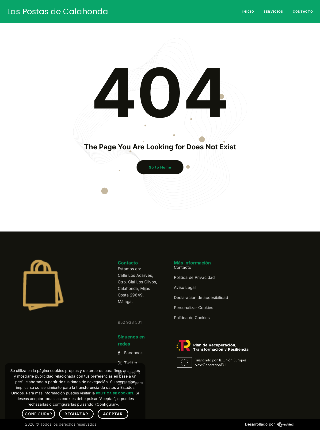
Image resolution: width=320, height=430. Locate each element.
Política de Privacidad (194, 252)
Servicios (273, 11)
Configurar (38, 414)
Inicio (248, 11)
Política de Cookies (192, 292)
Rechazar (76, 414)
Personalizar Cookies (193, 282)
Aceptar (113, 414)
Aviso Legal (185, 262)
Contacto (303, 11)
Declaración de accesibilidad (201, 272)
